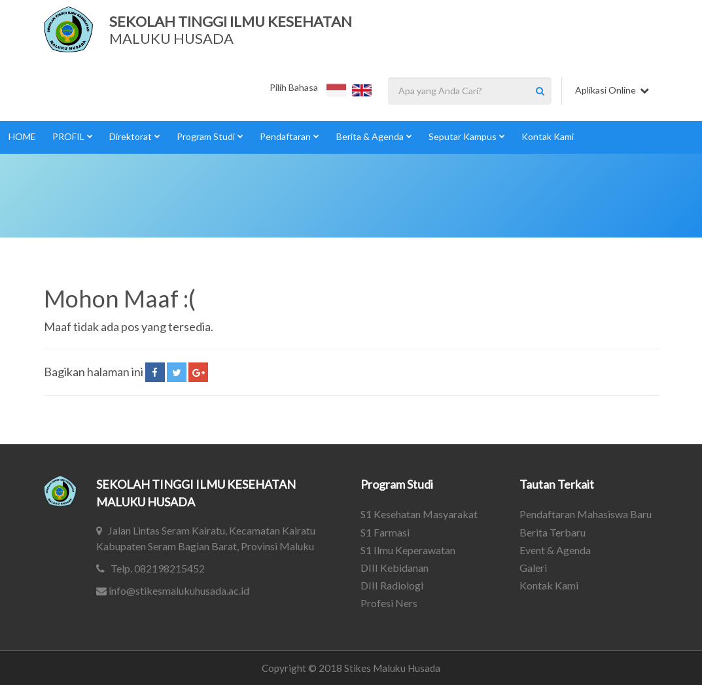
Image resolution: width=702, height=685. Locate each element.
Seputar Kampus (467, 136)
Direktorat (134, 136)
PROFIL (72, 136)
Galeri (533, 567)
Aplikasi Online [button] (612, 90)
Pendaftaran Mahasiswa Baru (585, 514)
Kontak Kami (547, 136)
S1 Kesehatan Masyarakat (419, 514)
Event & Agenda (555, 550)
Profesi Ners (388, 603)
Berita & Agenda (374, 136)
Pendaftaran (289, 136)
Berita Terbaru (552, 532)
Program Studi (210, 136)
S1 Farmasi (385, 532)
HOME (22, 136)
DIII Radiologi (391, 585)
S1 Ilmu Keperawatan (407, 550)
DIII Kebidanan (394, 567)
